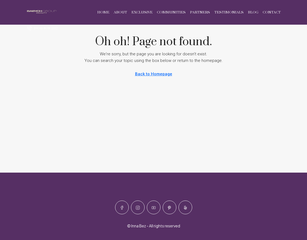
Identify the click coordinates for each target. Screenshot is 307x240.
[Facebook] (122, 207)
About (120, 12)
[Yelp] (185, 207)
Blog (253, 12)
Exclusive (142, 12)
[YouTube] (153, 207)
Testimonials (229, 12)
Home (103, 12)
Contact (272, 12)
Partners (200, 12)
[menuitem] (42, 28)
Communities (171, 12)
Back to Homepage (153, 74)
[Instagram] (138, 207)
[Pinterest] (169, 207)
